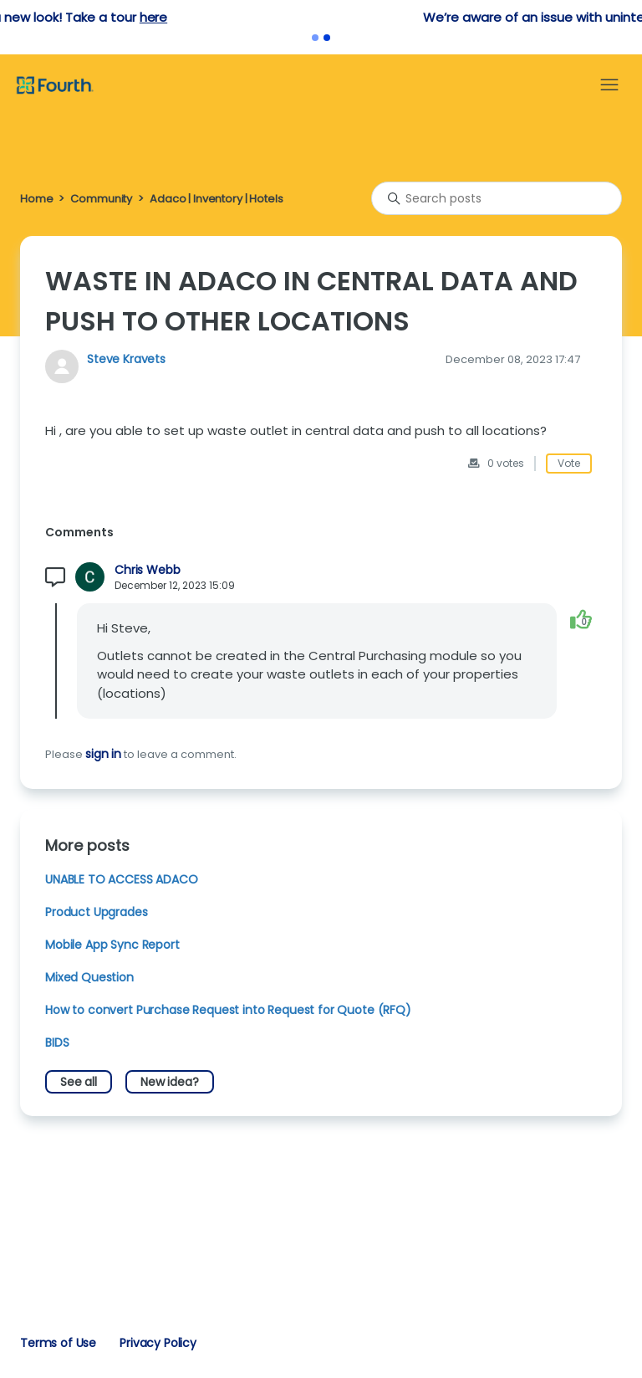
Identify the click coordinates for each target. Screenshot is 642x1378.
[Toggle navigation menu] (609, 85)
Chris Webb (147, 570)
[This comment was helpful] (581, 618)
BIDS (57, 1042)
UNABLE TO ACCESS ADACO (121, 879)
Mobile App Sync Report (112, 944)
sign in (103, 753)
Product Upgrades (96, 912)
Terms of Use (58, 1342)
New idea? (169, 1081)
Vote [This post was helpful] (569, 463)
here (345, 17)
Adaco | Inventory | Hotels (216, 199)
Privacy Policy (158, 1342)
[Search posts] (496, 198)
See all (78, 1081)
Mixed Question (89, 977)
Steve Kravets (126, 359)
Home (36, 199)
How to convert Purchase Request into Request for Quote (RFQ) (228, 1009)
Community (101, 199)
